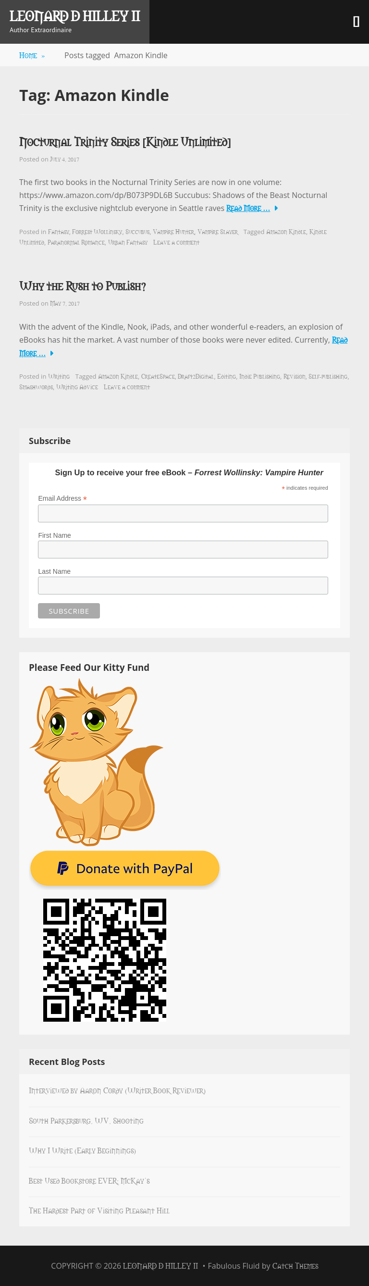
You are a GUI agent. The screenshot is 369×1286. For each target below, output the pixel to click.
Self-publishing (327, 375)
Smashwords (36, 386)
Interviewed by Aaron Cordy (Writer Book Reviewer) (117, 1090)
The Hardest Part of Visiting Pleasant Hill (99, 1210)
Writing (59, 375)
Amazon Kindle (286, 231)
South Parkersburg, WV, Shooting (86, 1120)
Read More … (248, 207)
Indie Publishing (259, 375)
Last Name (54, 571)
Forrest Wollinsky (97, 231)
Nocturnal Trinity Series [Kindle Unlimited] (125, 141)
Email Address (62, 498)
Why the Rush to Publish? (82, 285)
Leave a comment (176, 241)
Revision (294, 375)
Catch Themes (295, 1265)
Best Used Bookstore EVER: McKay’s (89, 1180)
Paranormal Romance (76, 241)
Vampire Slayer (217, 231)
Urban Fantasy (128, 241)
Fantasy (58, 231)
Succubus (137, 231)
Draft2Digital (196, 375)
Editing (226, 375)
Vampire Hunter (173, 231)
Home (32, 54)
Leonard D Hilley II (75, 15)
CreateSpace (158, 375)
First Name (54, 535)
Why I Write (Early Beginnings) (82, 1150)
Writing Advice (77, 386)
